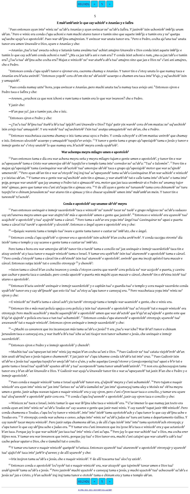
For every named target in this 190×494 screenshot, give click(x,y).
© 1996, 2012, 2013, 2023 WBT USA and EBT (95, 489)
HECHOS (83, 3)
